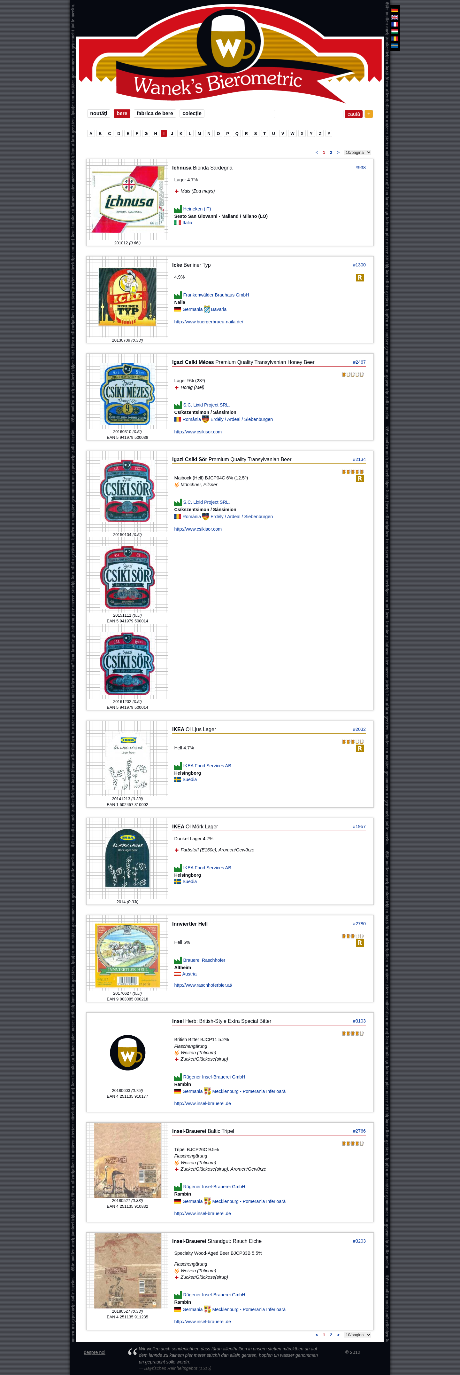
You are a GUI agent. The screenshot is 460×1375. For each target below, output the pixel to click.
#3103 (359, 1020)
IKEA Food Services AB (207, 765)
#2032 (359, 729)
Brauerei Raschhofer (204, 960)
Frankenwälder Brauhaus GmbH (216, 294)
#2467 (359, 362)
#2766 (359, 1131)
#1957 (359, 826)
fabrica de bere (155, 113)
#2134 (359, 459)
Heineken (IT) (197, 208)
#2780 (359, 923)
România (192, 419)
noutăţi (98, 113)
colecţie (192, 113)
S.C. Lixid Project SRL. (206, 404)
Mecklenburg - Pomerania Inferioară (249, 1091)
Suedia (189, 779)
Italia (187, 222)
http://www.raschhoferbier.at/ (203, 985)
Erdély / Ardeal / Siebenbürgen (242, 419)
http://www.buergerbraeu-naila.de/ (208, 321)
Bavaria (219, 309)
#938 (361, 167)
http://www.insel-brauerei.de (202, 1103)
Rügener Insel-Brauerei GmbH (214, 1076)
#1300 (359, 264)
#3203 (359, 1241)
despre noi (94, 1352)
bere (122, 113)
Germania (193, 309)
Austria (189, 973)
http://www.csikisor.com (198, 431)
